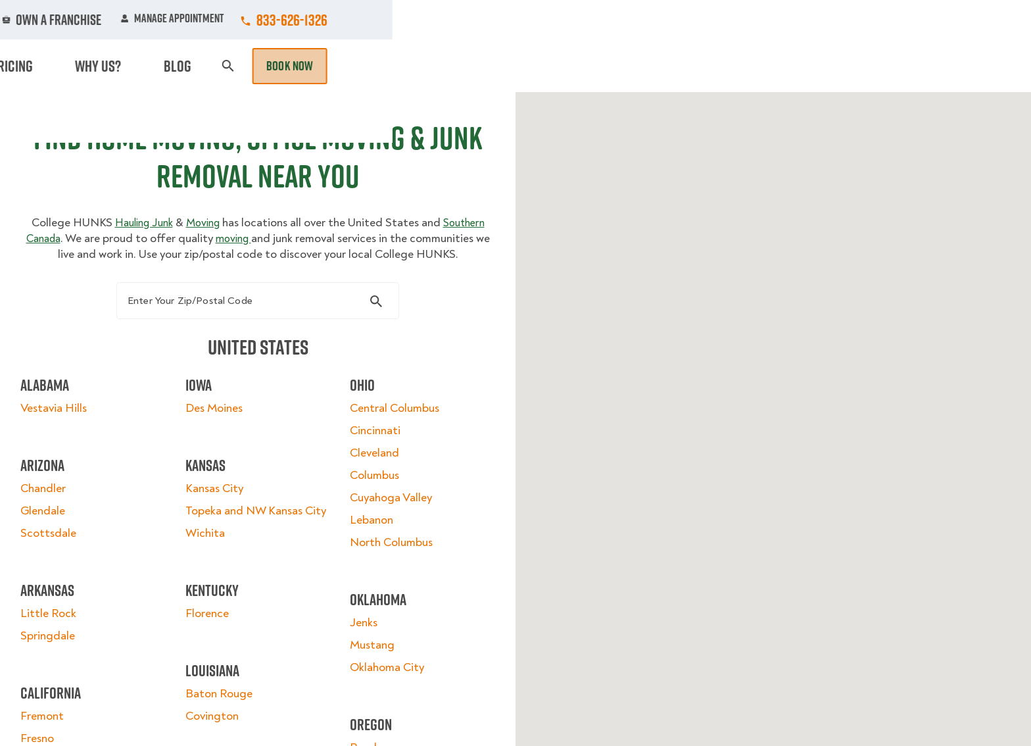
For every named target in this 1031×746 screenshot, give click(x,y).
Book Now (928, 66)
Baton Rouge (224, 737)
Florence (213, 657)
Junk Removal (413, 66)
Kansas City (220, 516)
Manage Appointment (811, 19)
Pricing (713, 66)
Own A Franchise (698, 19)
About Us (610, 19)
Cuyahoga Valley (385, 526)
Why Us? (775, 66)
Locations (537, 19)
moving (311, 251)
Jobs (345, 19)
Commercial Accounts (435, 19)
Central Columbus (388, 436)
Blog (828, 66)
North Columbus (385, 570)
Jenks (358, 651)
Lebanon (365, 548)
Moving (337, 66)
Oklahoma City (381, 695)
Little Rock (67, 641)
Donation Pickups (517, 66)
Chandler (62, 516)
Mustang (366, 673)
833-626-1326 (930, 20)
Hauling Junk (164, 235)
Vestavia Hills (72, 436)
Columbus (368, 503)
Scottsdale (67, 561)
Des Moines (220, 436)
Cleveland (368, 481)
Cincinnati (369, 458)
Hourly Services (629, 66)
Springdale (66, 664)
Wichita (211, 577)
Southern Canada (92, 251)
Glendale (61, 539)
